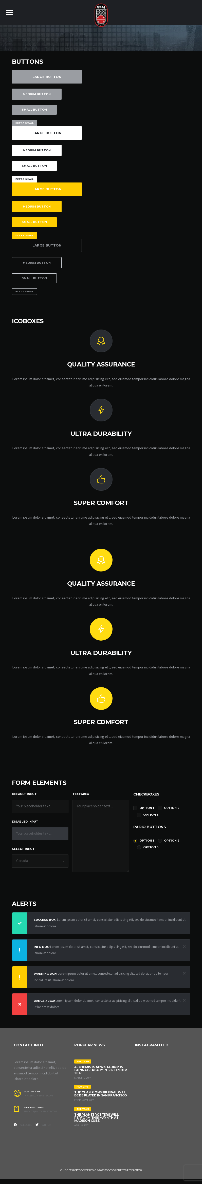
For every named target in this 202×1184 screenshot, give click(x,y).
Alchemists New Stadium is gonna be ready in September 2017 (100, 1075)
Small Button (34, 109)
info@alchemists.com (38, 1100)
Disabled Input (25, 825)
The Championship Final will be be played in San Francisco (100, 1098)
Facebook (23, 1129)
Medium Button (37, 94)
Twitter (42, 1129)
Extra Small (24, 122)
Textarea (80, 797)
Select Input (23, 852)
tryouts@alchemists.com (40, 1116)
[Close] (184, 950)
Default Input (24, 797)
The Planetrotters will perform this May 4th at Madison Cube (96, 1122)
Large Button (46, 77)
